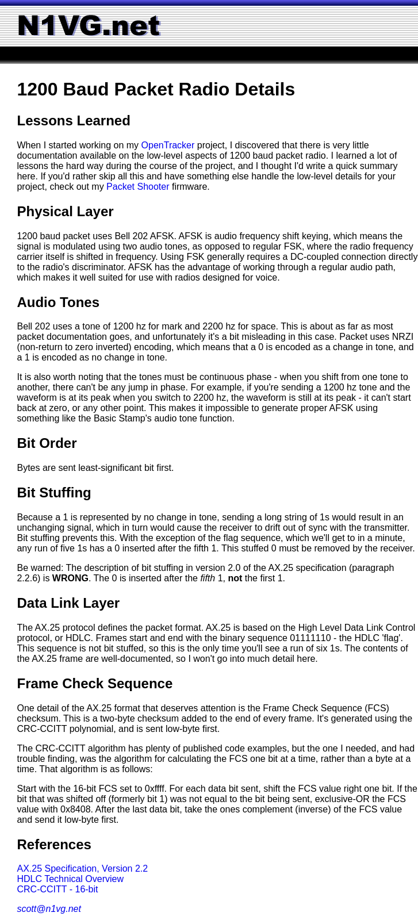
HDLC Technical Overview (70, 879)
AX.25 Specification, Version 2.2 (82, 868)
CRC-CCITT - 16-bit (57, 889)
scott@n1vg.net (48, 909)
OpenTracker (168, 145)
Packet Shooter (137, 186)
